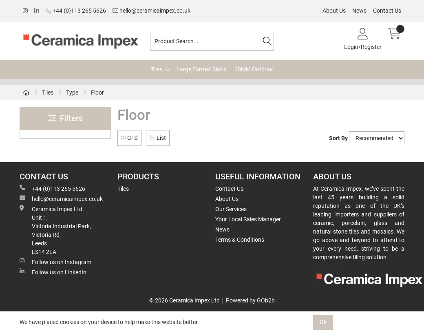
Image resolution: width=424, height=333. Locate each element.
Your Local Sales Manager (248, 219)
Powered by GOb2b (250, 300)
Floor (97, 92)
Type (72, 92)
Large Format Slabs (201, 69)
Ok (323, 322)
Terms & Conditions (239, 239)
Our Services (231, 209)
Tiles (156, 69)
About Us (334, 10)
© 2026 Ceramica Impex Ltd (184, 300)
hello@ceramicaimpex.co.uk (151, 10)
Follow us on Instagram (55, 261)
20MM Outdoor (253, 69)
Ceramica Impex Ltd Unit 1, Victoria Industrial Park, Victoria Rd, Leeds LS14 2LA (55, 230)
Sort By (338, 138)
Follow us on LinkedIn (53, 272)
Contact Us (387, 10)
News (359, 10)
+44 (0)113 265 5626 (76, 10)
